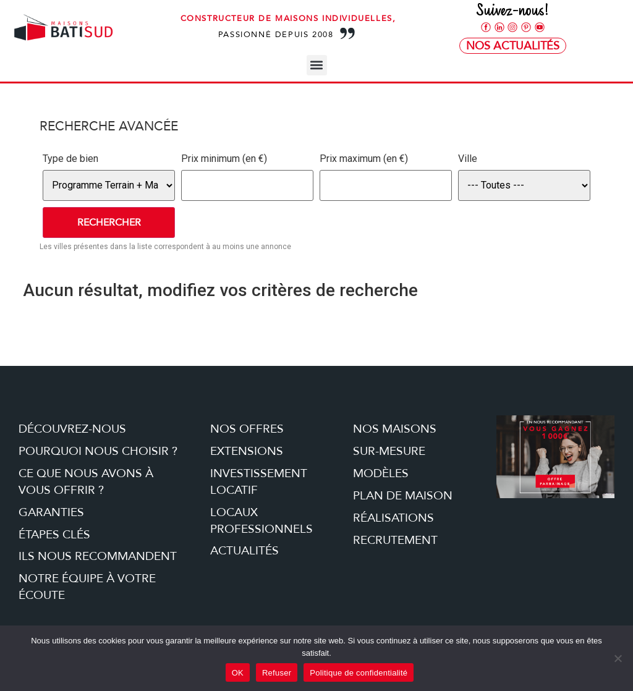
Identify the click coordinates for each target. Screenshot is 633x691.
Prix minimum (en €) (224, 158)
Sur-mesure (389, 451)
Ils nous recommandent (98, 556)
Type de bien (70, 158)
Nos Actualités (512, 45)
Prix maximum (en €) (364, 158)
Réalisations (393, 518)
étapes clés (54, 535)
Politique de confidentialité (358, 672)
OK (238, 672)
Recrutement (395, 540)
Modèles (381, 473)
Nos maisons (394, 429)
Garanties (51, 512)
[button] (317, 65)
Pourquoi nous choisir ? (98, 451)
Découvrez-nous (72, 429)
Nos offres (247, 429)
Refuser (276, 672)
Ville (467, 158)
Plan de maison (402, 496)
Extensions (246, 451)
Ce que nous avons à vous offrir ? (86, 481)
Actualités (244, 551)
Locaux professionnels (261, 520)
